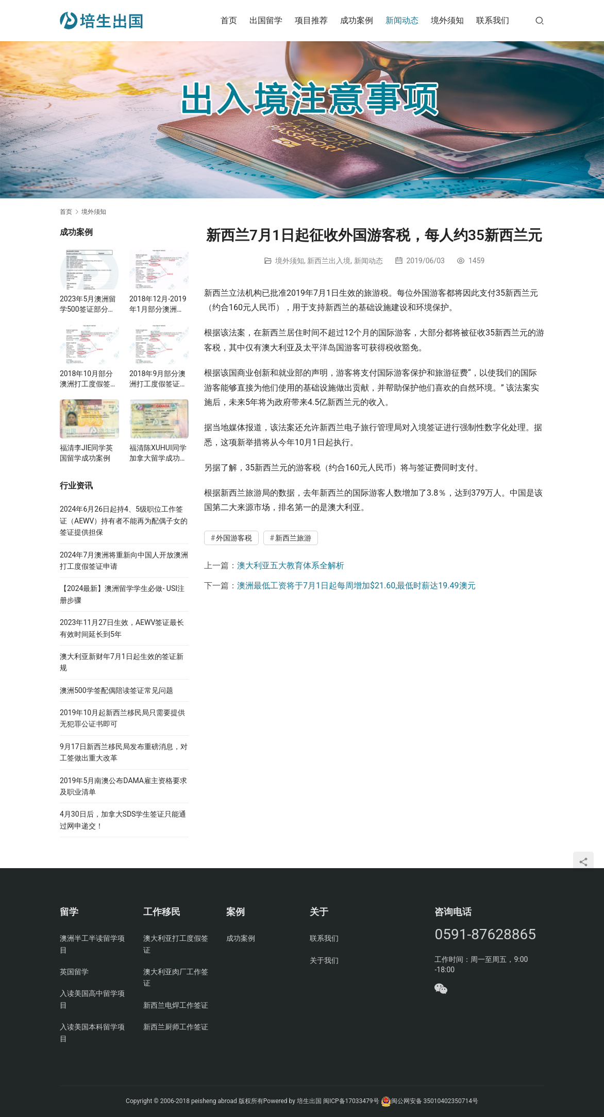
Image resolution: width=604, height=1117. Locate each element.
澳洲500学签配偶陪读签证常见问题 (116, 690)
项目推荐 (311, 20)
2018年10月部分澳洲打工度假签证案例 (89, 379)
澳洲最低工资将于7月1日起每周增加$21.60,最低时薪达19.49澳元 (356, 585)
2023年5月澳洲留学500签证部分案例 (88, 304)
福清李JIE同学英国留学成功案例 (86, 453)
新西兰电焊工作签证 (175, 1005)
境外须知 (447, 20)
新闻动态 (401, 20)
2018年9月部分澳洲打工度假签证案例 (158, 379)
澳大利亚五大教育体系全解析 (290, 565)
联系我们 (492, 20)
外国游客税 (234, 538)
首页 (229, 20)
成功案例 (356, 20)
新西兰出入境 (328, 261)
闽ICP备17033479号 (351, 1101)
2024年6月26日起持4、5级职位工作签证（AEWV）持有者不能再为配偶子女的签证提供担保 (124, 520)
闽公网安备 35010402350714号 (429, 1101)
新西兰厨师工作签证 (175, 1027)
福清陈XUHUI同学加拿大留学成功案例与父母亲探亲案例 (158, 453)
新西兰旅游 (293, 538)
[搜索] (539, 20)
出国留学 (265, 20)
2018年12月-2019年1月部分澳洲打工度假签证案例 (158, 304)
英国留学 (74, 972)
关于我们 (324, 960)
